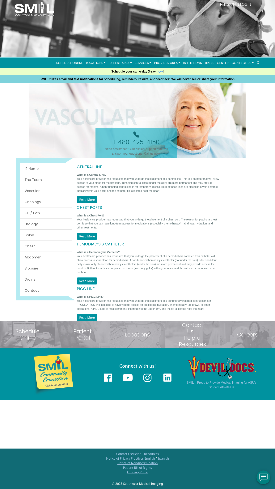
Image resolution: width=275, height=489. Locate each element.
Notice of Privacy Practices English (130, 458)
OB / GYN (32, 213)
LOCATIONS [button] (94, 63)
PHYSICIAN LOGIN (235, 4)
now (160, 71)
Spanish (163, 458)
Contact (32, 290)
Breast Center (217, 63)
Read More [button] (87, 200)
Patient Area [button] (118, 63)
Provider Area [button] (166, 63)
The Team (33, 179)
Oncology (33, 201)
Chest (30, 246)
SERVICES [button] (142, 63)
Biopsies (32, 268)
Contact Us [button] (241, 63)
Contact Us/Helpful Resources (137, 454)
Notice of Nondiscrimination (137, 463)
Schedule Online (69, 63)
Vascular (32, 190)
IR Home (32, 168)
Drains (30, 279)
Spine (29, 235)
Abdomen (33, 257)
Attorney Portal (137, 472)
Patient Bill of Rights (137, 468)
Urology (31, 224)
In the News (192, 63)
